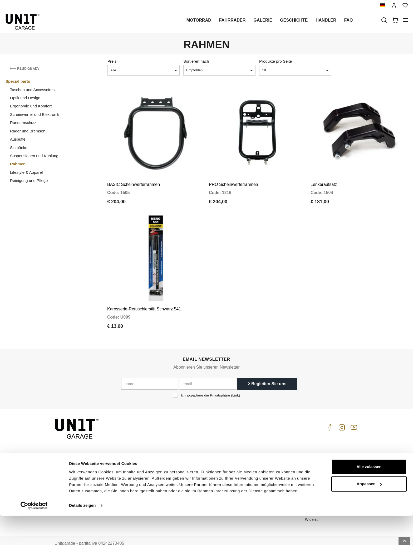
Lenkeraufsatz (324, 178)
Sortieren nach (196, 61)
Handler (326, 20)
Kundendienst (259, 460)
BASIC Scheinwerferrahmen (133, 178)
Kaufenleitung (259, 452)
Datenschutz (142, 468)
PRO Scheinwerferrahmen (233, 178)
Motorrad (198, 20)
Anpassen (369, 513)
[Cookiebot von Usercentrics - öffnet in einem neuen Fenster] (34, 535)
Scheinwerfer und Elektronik (34, 114)
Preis (111, 61)
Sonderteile (199, 460)
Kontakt (253, 476)
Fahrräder (232, 20)
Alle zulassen (368, 496)
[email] (207, 372)
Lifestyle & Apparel (26, 172)
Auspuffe (18, 139)
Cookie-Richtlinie (146, 476)
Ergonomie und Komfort (31, 106)
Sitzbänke (18, 147)
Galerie (262, 20)
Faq (348, 20)
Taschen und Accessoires (32, 89)
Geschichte (294, 20)
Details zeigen (82, 534)
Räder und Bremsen (27, 131)
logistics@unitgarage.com (87, 452)
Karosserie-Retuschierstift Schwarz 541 (144, 297)
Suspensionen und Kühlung (34, 155)
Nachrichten (199, 476)
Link (235, 383)
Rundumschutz (23, 122)
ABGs (310, 452)
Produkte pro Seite (275, 61)
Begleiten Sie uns (267, 371)
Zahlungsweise (318, 475)
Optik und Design (25, 98)
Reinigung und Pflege (29, 180)
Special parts (18, 81)
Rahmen (18, 164)
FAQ (251, 468)
